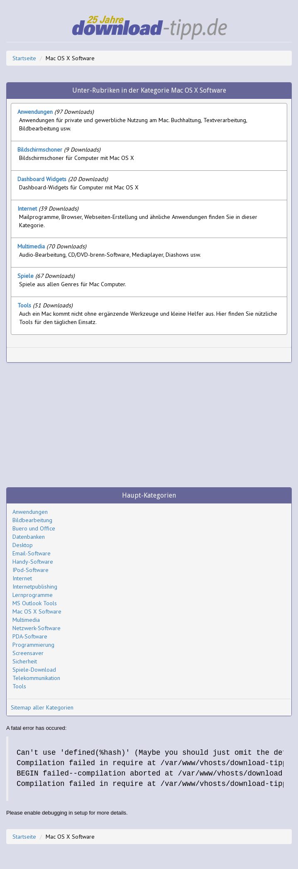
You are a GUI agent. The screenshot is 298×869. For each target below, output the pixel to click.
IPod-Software (30, 570)
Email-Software (31, 553)
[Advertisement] (108, 355)
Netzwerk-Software (36, 628)
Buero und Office (33, 528)
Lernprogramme (32, 595)
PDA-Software (29, 636)
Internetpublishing (34, 586)
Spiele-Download (34, 669)
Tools (19, 686)
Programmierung (33, 644)
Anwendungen (30, 512)
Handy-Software (32, 561)
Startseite (24, 58)
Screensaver (28, 653)
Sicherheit (24, 661)
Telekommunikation (36, 678)
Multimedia (26, 620)
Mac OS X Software (36, 611)
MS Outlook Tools (34, 603)
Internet (22, 578)
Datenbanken (28, 536)
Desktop (22, 545)
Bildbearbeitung (32, 520)
